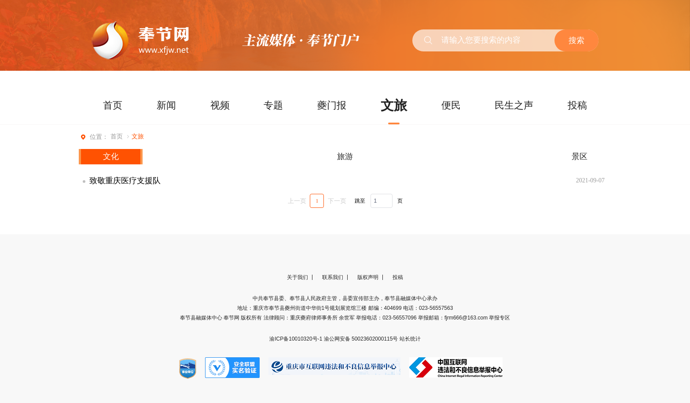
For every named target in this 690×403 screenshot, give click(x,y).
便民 (451, 105)
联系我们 (332, 277)
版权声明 (367, 277)
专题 (273, 105)
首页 (112, 105)
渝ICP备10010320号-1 (296, 339)
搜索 (576, 40)
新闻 (166, 105)
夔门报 (331, 105)
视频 (220, 105)
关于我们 (297, 277)
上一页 (297, 200)
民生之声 (514, 105)
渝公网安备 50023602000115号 (362, 339)
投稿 (577, 105)
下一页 (337, 200)
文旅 (394, 105)
